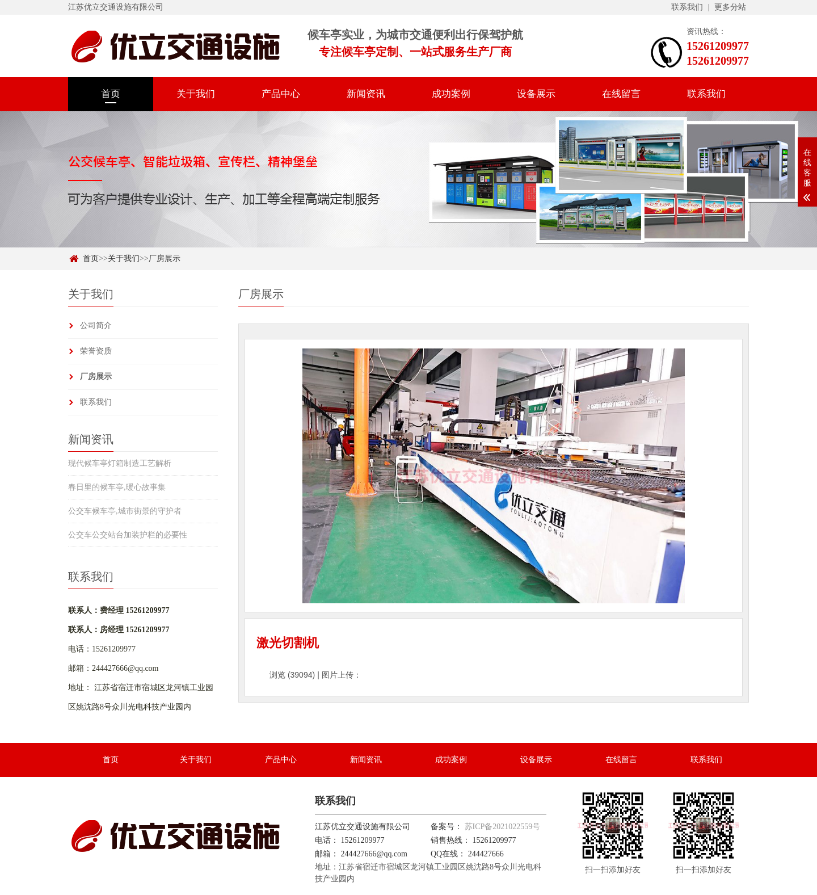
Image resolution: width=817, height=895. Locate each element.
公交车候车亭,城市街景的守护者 (125, 511)
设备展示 (536, 94)
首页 (110, 94)
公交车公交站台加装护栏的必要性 (127, 535)
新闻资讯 (366, 94)
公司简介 (96, 325)
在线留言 (621, 94)
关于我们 (195, 94)
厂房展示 (164, 258)
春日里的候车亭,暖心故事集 (117, 487)
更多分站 (730, 7)
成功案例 (451, 94)
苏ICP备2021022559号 (503, 826)
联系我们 (687, 7)
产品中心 (281, 94)
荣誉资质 (96, 351)
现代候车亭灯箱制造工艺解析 (119, 463)
